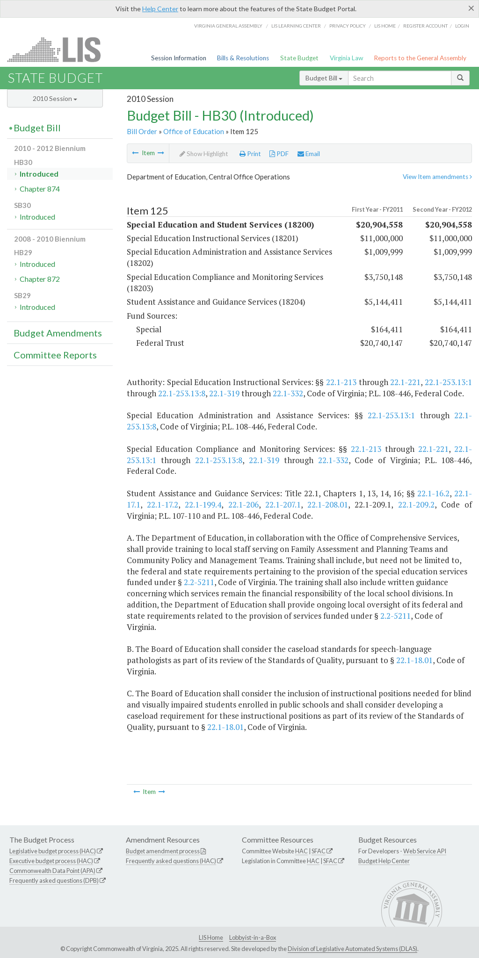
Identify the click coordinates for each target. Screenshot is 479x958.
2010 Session (55, 98)
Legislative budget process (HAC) (52, 851)
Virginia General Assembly (228, 26)
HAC (301, 851)
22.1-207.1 (283, 504)
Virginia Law (346, 58)
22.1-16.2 (433, 493)
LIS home (385, 26)
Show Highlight (204, 153)
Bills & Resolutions (243, 58)
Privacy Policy (347, 26)
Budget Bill (323, 78)
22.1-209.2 (416, 504)
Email (309, 153)
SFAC (319, 851)
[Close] (471, 8)
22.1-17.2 (162, 504)
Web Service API (424, 851)
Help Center (160, 9)
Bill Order (142, 131)
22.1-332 (288, 393)
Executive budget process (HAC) (51, 861)
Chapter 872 (40, 278)
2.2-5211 (199, 582)
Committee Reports (55, 354)
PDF (279, 153)
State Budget (299, 58)
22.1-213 (341, 382)
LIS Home (211, 937)
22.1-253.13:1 (448, 382)
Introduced (39, 173)
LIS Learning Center (296, 26)
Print (250, 153)
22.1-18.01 (414, 660)
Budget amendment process (163, 851)
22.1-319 (224, 393)
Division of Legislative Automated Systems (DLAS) (352, 948)
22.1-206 (243, 504)
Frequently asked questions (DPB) (54, 880)
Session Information (178, 58)
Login (462, 26)
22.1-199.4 (203, 504)
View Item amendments (437, 176)
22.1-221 (405, 382)
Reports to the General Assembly (420, 58)
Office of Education (193, 131)
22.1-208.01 (327, 504)
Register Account (425, 26)
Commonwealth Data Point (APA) (52, 870)
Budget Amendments (58, 332)
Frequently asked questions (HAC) (171, 861)
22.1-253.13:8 (181, 393)
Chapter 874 (40, 188)
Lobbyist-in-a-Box (252, 937)
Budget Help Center (384, 861)
